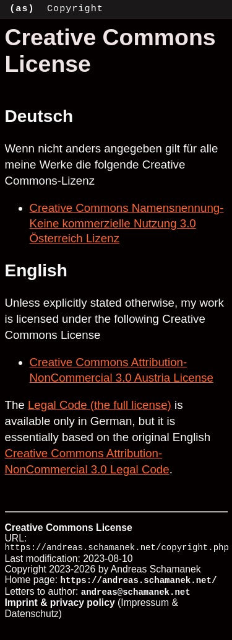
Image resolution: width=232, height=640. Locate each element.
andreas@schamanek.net (136, 592)
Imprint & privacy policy (60, 603)
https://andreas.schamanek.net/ (139, 581)
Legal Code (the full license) (99, 404)
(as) (21, 8)
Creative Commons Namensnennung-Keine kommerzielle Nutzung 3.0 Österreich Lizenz (127, 223)
